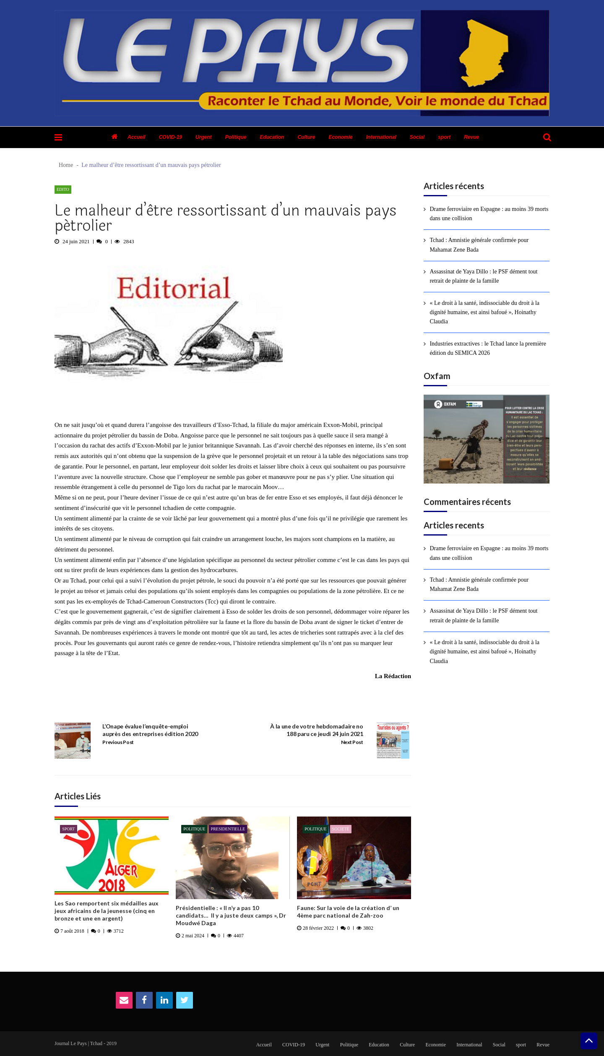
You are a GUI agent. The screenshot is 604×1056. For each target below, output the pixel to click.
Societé (340, 829)
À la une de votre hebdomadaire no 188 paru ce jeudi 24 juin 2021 (316, 730)
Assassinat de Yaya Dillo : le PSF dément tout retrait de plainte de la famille (483, 276)
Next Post (352, 742)
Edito (63, 189)
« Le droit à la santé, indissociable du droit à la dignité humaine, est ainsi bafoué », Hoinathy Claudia (484, 312)
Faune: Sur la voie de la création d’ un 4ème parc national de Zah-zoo (348, 911)
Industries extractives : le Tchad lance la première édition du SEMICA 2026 (488, 348)
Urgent (203, 137)
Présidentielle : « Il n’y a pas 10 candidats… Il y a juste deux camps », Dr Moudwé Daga (231, 915)
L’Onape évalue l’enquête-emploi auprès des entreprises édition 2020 (150, 730)
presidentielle (228, 829)
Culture (306, 137)
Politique (236, 137)
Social (417, 137)
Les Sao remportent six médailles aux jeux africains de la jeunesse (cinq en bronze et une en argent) (107, 911)
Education (272, 137)
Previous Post (118, 742)
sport (444, 137)
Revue (471, 137)
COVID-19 (170, 137)
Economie (340, 137)
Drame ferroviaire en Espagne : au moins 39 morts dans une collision (489, 213)
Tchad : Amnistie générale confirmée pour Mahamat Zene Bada (479, 244)
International (381, 137)
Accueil (137, 137)
